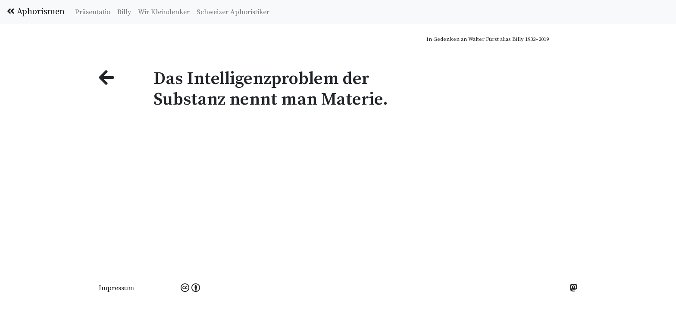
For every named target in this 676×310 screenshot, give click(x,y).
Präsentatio (92, 12)
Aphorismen (36, 11)
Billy (124, 12)
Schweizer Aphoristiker (233, 12)
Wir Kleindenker (164, 12)
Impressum (116, 288)
